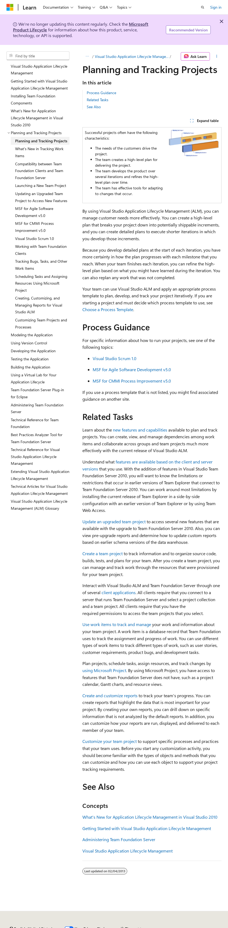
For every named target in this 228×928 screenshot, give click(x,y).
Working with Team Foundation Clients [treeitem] (41, 250)
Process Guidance (101, 92)
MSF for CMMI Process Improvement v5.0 (132, 381)
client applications (119, 592)
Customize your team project (109, 741)
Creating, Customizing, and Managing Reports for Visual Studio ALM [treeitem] (38, 304)
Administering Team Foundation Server (118, 839)
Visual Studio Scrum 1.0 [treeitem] (34, 238)
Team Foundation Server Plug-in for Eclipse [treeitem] (37, 393)
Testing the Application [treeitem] (30, 358)
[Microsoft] (10, 7)
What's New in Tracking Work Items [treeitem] (39, 152)
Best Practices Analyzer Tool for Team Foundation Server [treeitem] (36, 438)
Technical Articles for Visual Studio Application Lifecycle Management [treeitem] (39, 490)
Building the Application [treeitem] (30, 367)
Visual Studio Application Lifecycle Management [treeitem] (39, 70)
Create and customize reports (110, 695)
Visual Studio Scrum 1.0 (114, 358)
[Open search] (202, 7)
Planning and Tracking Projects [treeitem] (41, 140)
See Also (94, 106)
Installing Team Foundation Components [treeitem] (33, 99)
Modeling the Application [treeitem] (32, 334)
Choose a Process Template (107, 309)
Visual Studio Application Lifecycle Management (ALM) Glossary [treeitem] (39, 505)
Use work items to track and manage (116, 624)
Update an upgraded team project (114, 521)
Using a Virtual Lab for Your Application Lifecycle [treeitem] (33, 378)
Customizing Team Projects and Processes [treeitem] (41, 323)
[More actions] (217, 56)
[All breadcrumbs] (87, 56)
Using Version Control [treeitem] (29, 342)
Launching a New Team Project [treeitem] (40, 185)
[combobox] (37, 55)
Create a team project (102, 553)
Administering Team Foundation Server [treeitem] (37, 408)
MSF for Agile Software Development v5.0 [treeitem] (34, 212)
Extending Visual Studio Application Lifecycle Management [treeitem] (40, 475)
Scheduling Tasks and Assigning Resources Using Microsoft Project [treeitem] (41, 283)
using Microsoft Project (104, 670)
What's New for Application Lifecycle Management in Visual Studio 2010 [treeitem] (37, 117)
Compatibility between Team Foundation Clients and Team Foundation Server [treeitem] (39, 170)
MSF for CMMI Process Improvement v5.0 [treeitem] (34, 227)
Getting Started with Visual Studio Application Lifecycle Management (146, 828)
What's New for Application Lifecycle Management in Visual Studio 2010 (149, 817)
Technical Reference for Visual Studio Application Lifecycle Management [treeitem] (35, 456)
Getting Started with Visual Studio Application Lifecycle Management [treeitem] (39, 84)
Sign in (216, 7)
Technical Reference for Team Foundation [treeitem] (35, 423)
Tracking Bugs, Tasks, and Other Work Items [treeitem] (41, 265)
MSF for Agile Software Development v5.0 (132, 369)
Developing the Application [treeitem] (33, 350)
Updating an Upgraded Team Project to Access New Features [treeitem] (41, 197)
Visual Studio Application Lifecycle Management (132, 56)
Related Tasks (97, 99)
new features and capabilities (140, 430)
